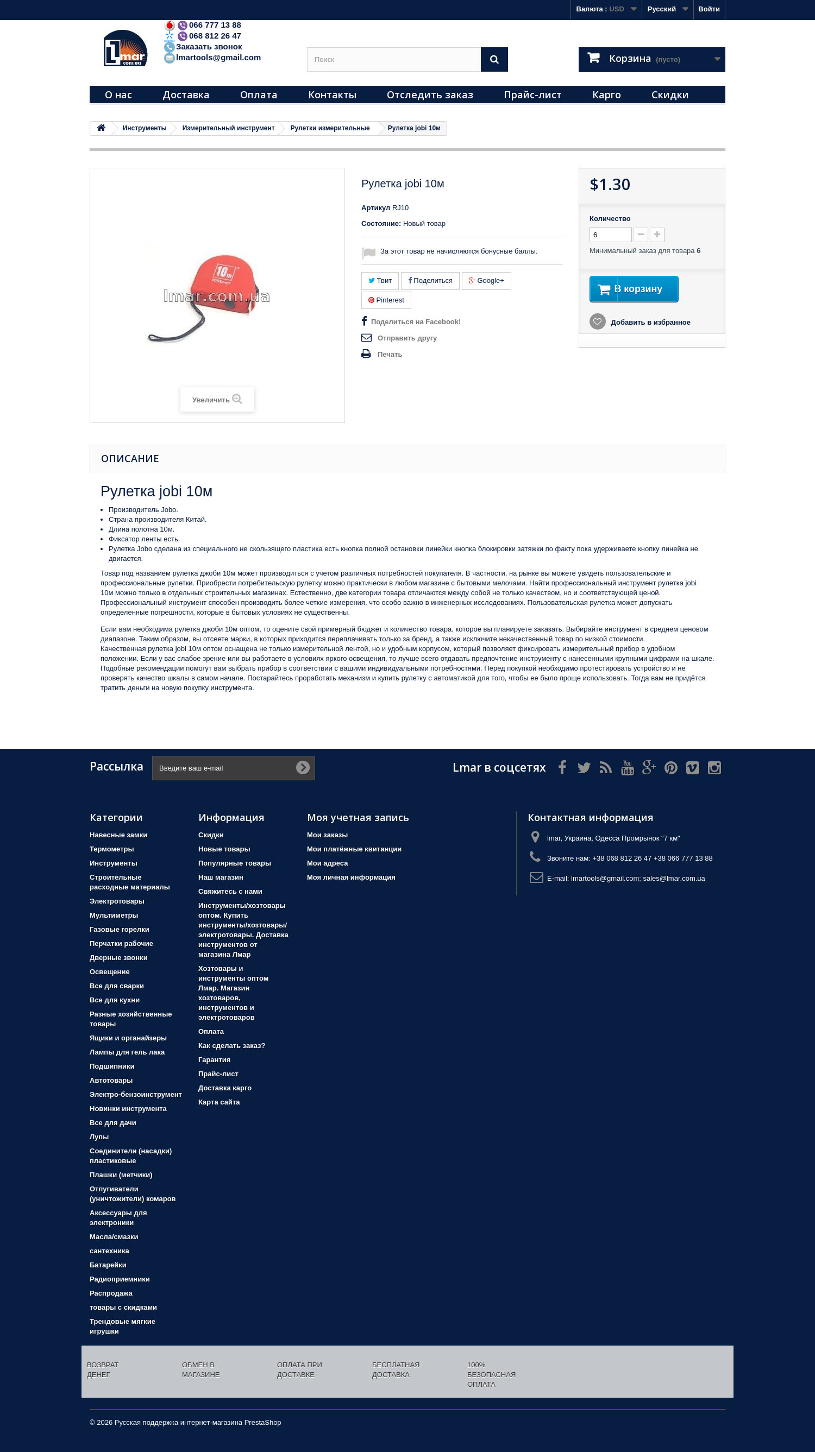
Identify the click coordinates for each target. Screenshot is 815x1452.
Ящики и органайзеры (128, 1038)
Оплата (259, 94)
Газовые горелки (119, 929)
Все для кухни (115, 1000)
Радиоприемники (120, 1279)
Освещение (110, 972)
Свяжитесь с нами (230, 891)
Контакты (332, 94)
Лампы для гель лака (127, 1052)
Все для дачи (113, 1123)
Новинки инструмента (128, 1108)
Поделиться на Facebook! (416, 322)
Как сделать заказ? (231, 1045)
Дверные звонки (119, 958)
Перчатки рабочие (121, 943)
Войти (709, 9)
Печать (390, 354)
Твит (380, 280)
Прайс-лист (533, 94)
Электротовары (117, 901)
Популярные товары (234, 863)
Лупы (99, 1137)
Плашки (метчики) (121, 1175)
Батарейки (108, 1265)
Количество (610, 218)
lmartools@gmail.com (212, 57)
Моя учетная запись (358, 817)
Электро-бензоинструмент (136, 1094)
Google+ (486, 280)
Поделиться (430, 280)
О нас (118, 94)
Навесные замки (118, 835)
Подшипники (112, 1066)
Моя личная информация (351, 877)
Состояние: (381, 223)
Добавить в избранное (650, 324)
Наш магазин (220, 877)
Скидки (670, 94)
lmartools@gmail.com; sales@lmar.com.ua (638, 878)
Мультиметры (114, 915)
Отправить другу (407, 338)
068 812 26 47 (202, 35)
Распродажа (111, 1293)
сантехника (109, 1251)
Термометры (112, 849)
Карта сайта (219, 1102)
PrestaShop (262, 1422)
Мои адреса (327, 863)
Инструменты (113, 863)
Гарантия (214, 1060)
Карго (606, 94)
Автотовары (111, 1080)
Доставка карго (225, 1088)
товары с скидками (123, 1307)
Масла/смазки (114, 1237)
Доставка (186, 94)
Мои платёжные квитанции (354, 849)
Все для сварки (117, 986)
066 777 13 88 (202, 24)
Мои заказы (327, 835)
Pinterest (386, 300)
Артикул (375, 208)
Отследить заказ (430, 94)
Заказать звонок (202, 46)
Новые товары (224, 849)
